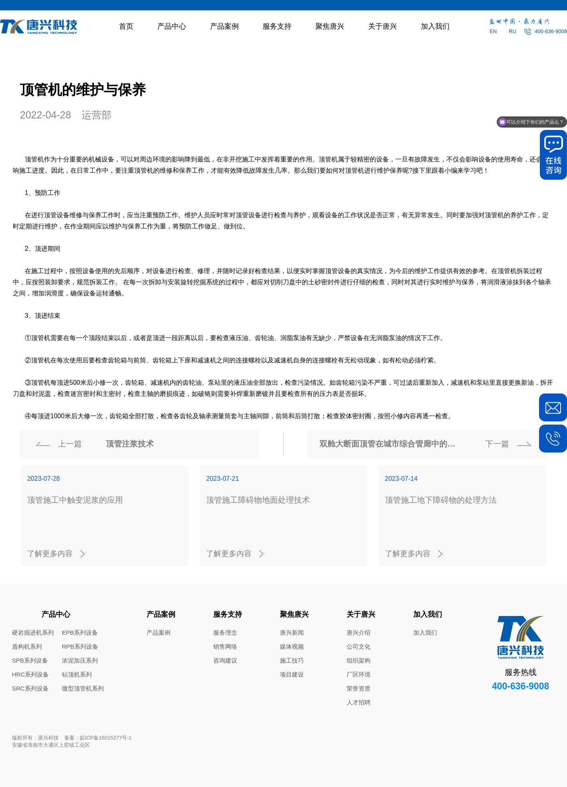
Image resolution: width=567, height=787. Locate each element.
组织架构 (359, 660)
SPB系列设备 (30, 660)
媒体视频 (292, 646)
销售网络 (225, 646)
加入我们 (435, 26)
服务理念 (225, 632)
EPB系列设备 (80, 632)
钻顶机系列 (77, 674)
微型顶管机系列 (83, 688)
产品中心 (171, 26)
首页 (126, 26)
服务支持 (277, 26)
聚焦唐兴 (329, 26)
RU (512, 31)
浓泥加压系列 (80, 660)
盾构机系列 (27, 646)
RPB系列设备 (80, 646)
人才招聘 (359, 702)
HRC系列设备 (30, 674)
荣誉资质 (359, 688)
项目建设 (292, 674)
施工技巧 (292, 660)
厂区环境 (359, 674)
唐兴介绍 (359, 632)
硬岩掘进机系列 (33, 632)
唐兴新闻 (292, 632)
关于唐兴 (382, 26)
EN (493, 31)
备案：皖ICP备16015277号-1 (98, 738)
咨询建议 (225, 660)
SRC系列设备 (30, 688)
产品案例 (224, 26)
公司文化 (359, 646)
